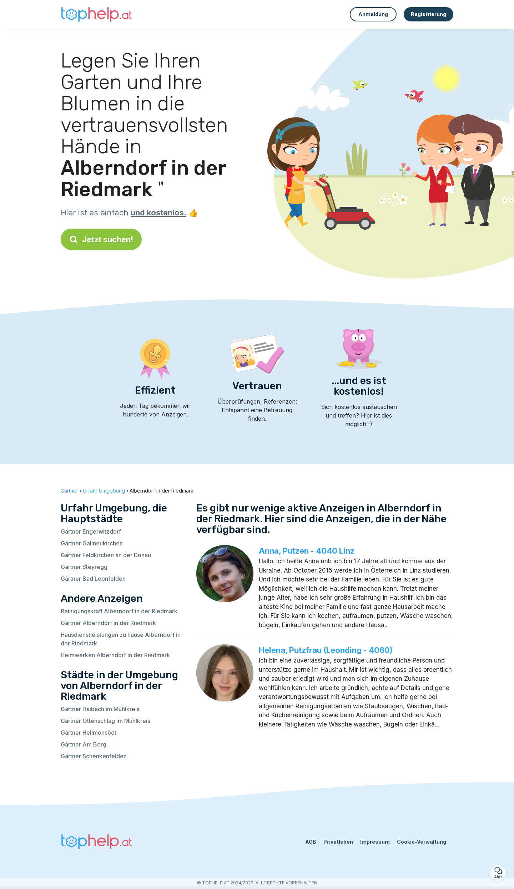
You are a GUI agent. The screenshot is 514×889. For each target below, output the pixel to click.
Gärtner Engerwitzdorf (91, 531)
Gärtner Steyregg (84, 566)
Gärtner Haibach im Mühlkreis (100, 709)
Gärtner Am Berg (83, 744)
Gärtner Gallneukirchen (92, 543)
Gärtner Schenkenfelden (94, 756)
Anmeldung (373, 14)
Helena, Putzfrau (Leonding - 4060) (326, 650)
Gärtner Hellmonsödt (88, 732)
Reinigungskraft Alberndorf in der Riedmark (119, 611)
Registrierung (428, 14)
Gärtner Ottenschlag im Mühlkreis (105, 720)
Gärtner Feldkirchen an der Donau (106, 555)
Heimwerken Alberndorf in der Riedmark (115, 655)
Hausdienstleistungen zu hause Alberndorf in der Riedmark (121, 639)
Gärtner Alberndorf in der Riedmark (108, 622)
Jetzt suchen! (101, 239)
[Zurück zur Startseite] (96, 14)
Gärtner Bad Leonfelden (93, 578)
